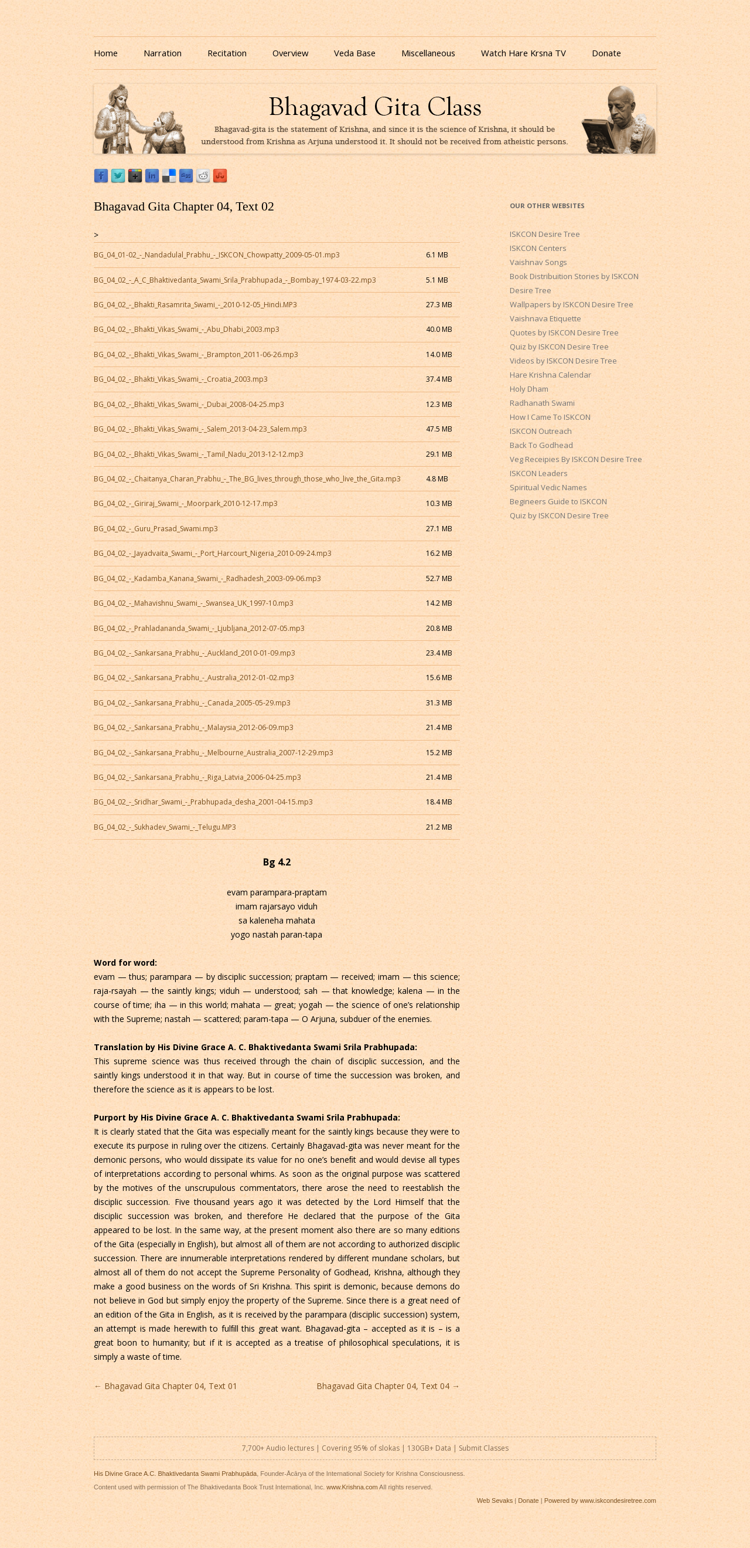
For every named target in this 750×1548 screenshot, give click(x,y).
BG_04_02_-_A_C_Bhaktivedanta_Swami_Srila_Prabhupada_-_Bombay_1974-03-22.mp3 (235, 280)
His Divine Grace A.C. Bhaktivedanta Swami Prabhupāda (175, 1473)
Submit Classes (484, 1448)
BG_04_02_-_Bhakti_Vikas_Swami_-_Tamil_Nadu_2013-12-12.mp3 (199, 454)
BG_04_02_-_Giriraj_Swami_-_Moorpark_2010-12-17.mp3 (186, 503)
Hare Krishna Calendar (550, 374)
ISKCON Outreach (541, 431)
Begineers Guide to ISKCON (558, 501)
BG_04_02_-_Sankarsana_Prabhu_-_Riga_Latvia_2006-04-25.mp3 (197, 777)
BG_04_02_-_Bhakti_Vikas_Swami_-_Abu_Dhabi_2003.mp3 (186, 329)
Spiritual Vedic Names (548, 487)
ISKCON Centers (538, 248)
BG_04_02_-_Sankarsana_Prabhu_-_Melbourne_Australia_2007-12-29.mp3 (213, 753)
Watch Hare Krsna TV (523, 53)
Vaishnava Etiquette (545, 318)
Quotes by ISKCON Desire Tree (564, 332)
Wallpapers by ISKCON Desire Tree (571, 304)
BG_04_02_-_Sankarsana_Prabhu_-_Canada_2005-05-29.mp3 (192, 703)
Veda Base (355, 53)
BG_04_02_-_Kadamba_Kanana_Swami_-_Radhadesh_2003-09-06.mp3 (207, 578)
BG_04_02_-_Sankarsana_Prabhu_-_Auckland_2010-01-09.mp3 (194, 653)
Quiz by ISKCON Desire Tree (559, 346)
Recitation (227, 53)
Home (106, 53)
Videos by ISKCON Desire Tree (563, 360)
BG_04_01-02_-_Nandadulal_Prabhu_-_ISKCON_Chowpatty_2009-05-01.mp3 (217, 255)
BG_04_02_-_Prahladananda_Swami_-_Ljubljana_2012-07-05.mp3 (199, 628)
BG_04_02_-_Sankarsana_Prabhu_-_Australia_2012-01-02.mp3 (194, 678)
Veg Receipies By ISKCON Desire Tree (576, 459)
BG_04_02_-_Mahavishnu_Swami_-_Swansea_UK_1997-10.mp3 (194, 603)
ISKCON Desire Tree (545, 234)
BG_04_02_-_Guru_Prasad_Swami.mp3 (156, 529)
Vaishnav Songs (538, 262)
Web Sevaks (495, 1500)
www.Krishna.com (351, 1487)
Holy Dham (529, 388)
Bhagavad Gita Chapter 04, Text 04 (388, 1385)
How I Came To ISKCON (550, 417)
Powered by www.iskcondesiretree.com (600, 1500)
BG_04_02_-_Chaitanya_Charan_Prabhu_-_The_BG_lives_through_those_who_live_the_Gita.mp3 (247, 479)
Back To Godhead (541, 445)
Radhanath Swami (542, 403)
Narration (163, 53)
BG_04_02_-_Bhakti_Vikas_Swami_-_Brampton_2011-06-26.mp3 (196, 354)
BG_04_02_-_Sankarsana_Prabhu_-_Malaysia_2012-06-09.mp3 (194, 727)
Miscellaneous (428, 53)
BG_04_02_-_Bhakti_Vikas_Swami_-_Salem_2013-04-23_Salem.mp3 (200, 429)
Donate (606, 53)
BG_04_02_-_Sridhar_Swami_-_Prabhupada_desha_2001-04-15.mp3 (203, 802)
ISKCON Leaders (539, 473)
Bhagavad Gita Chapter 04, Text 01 (165, 1385)
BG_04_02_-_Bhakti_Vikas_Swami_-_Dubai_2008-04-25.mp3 (189, 404)
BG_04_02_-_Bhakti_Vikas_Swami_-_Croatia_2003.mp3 (181, 379)
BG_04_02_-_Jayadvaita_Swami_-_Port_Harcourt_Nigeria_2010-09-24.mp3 (213, 553)
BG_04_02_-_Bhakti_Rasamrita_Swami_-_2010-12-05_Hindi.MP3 (195, 305)
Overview (290, 53)
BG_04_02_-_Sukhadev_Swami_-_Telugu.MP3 (165, 827)
